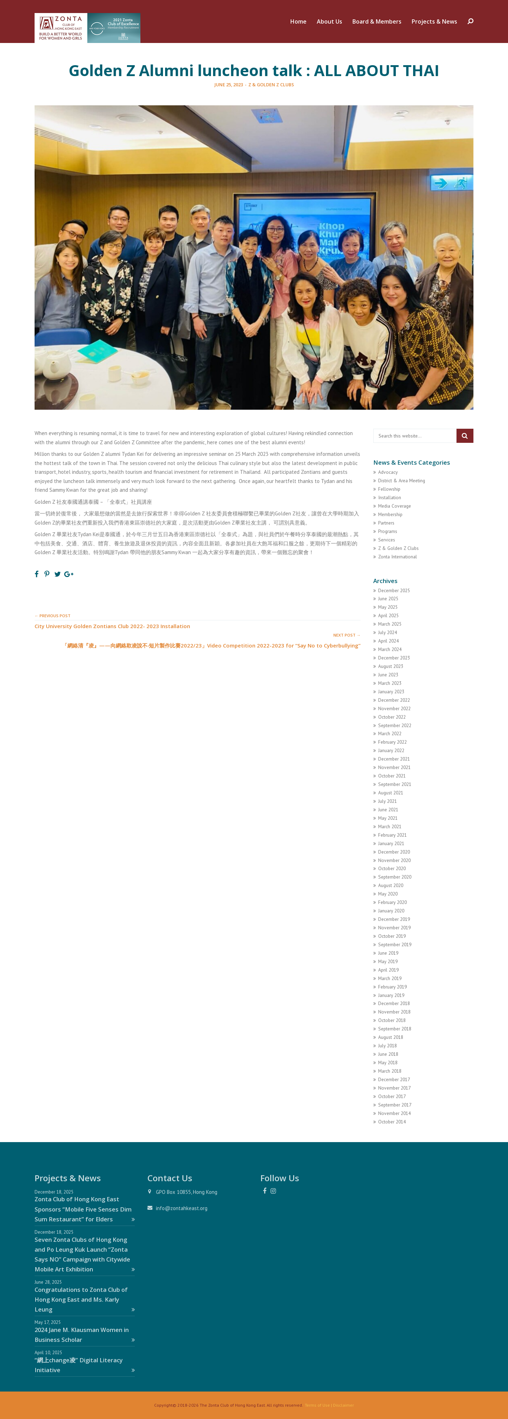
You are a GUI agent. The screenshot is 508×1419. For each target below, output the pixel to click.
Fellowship (389, 489)
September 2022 (394, 725)
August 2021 (390, 792)
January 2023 (391, 691)
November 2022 (394, 708)
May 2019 (388, 961)
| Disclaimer (342, 1405)
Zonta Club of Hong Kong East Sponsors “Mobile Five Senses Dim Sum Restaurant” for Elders (85, 1209)
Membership (390, 514)
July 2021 (387, 801)
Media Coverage (394, 506)
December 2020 (394, 852)
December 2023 (394, 658)
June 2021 (388, 809)
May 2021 (388, 818)
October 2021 (392, 776)
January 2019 (391, 995)
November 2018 (394, 1012)
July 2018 (387, 1045)
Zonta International (397, 556)
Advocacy (388, 472)
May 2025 (388, 607)
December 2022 (394, 700)
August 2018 (390, 1037)
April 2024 (388, 641)
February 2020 (392, 902)
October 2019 (392, 936)
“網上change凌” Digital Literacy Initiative (85, 1365)
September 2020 (394, 877)
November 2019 (394, 927)
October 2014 (392, 1122)
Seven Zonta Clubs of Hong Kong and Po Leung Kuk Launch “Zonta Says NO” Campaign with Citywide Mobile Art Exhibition (85, 1254)
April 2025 (388, 615)
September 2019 (394, 944)
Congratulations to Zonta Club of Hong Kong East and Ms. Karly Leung (85, 1299)
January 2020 (391, 910)
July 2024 (387, 632)
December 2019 (394, 919)
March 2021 (389, 826)
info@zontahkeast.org (181, 1208)
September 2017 (394, 1105)
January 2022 (391, 750)
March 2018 (389, 1071)
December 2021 (394, 759)
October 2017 (392, 1096)
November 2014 (394, 1113)
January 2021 (391, 843)
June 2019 (388, 953)
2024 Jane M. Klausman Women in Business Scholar (85, 1335)
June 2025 (388, 598)
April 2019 (388, 970)
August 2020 (390, 885)
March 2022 (389, 733)
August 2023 (390, 666)
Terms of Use (317, 1405)
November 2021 (394, 767)
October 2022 (392, 717)
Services (386, 540)
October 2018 (392, 1020)
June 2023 (388, 674)
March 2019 (389, 978)
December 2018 (394, 1003)
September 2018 (394, 1028)
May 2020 (388, 894)
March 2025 (389, 624)
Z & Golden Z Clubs (271, 84)
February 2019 (392, 987)
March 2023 (389, 683)
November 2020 (394, 860)
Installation (389, 497)
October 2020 (392, 868)
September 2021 (394, 784)
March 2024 (389, 649)
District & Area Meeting (401, 480)
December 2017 (394, 1079)
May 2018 (388, 1062)
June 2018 (388, 1054)
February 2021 (392, 835)
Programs (387, 531)
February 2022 (392, 742)
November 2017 (394, 1088)
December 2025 (394, 590)
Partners (386, 523)
